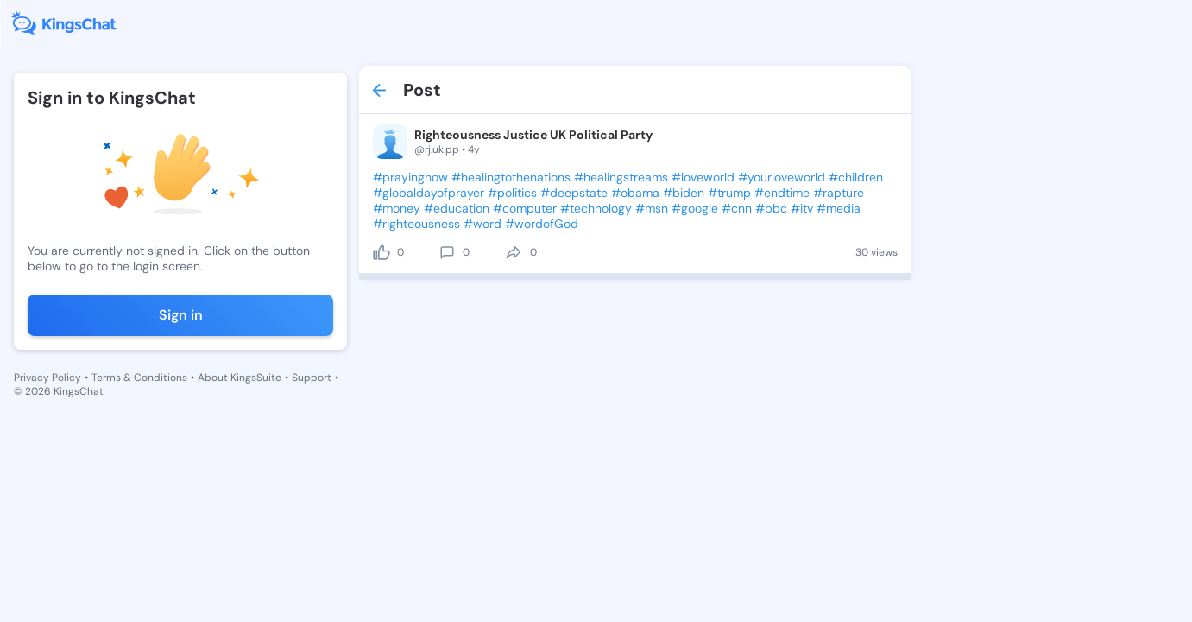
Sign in (181, 315)
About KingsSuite (239, 377)
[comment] (447, 252)
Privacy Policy (47, 377)
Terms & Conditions (139, 377)
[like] (381, 252)
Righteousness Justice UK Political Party (533, 135)
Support (311, 377)
